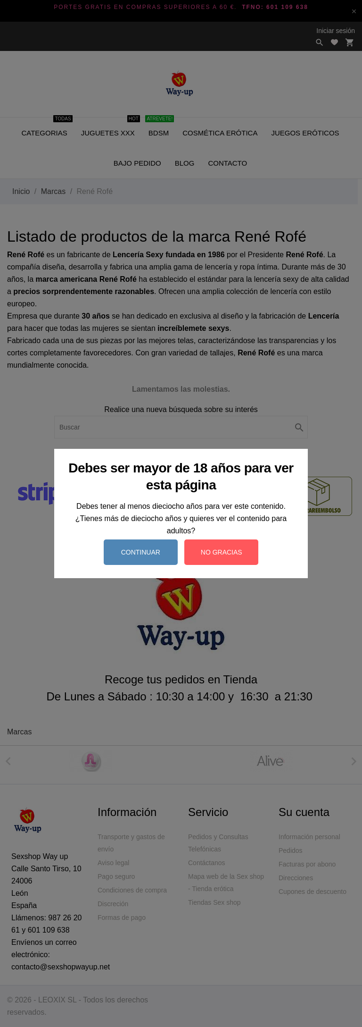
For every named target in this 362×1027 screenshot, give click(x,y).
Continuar (140, 552)
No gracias (221, 552)
